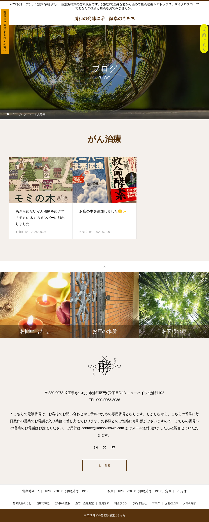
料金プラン (121, 503)
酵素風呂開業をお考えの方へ (5, 31)
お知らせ (22, 232)
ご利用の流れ (62, 503)
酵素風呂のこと (22, 503)
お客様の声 (171, 503)
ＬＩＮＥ (104, 465)
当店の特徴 (43, 503)
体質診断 (104, 503)
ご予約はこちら (204, 38)
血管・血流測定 (84, 503)
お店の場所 (189, 503)
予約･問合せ (140, 503)
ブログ (156, 503)
